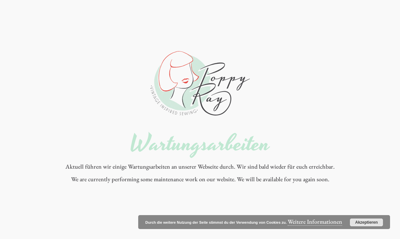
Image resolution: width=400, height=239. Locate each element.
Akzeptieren (366, 222)
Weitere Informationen (315, 221)
